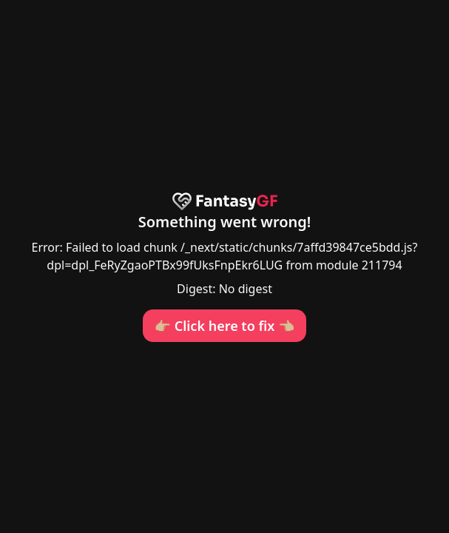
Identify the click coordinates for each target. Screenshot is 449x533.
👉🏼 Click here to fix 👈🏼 (225, 326)
